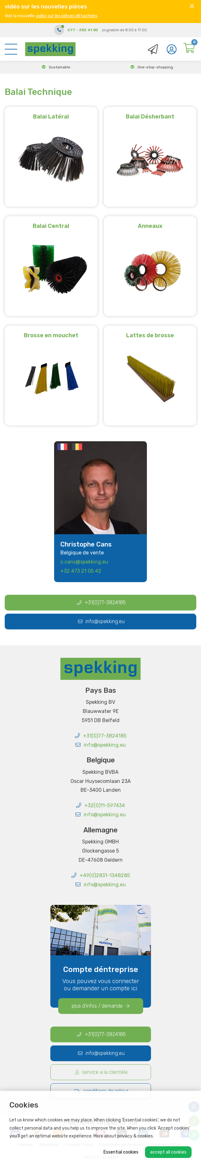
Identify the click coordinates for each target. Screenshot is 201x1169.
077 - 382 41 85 (82, 30)
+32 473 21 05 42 (80, 571)
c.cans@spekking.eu (84, 562)
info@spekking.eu (101, 621)
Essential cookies (120, 1152)
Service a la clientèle (101, 1072)
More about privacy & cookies (123, 1136)
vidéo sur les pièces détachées (67, 16)
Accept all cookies (168, 1152)
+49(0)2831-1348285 (100, 875)
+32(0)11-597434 (100, 805)
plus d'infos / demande (100, 1006)
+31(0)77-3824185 (101, 602)
